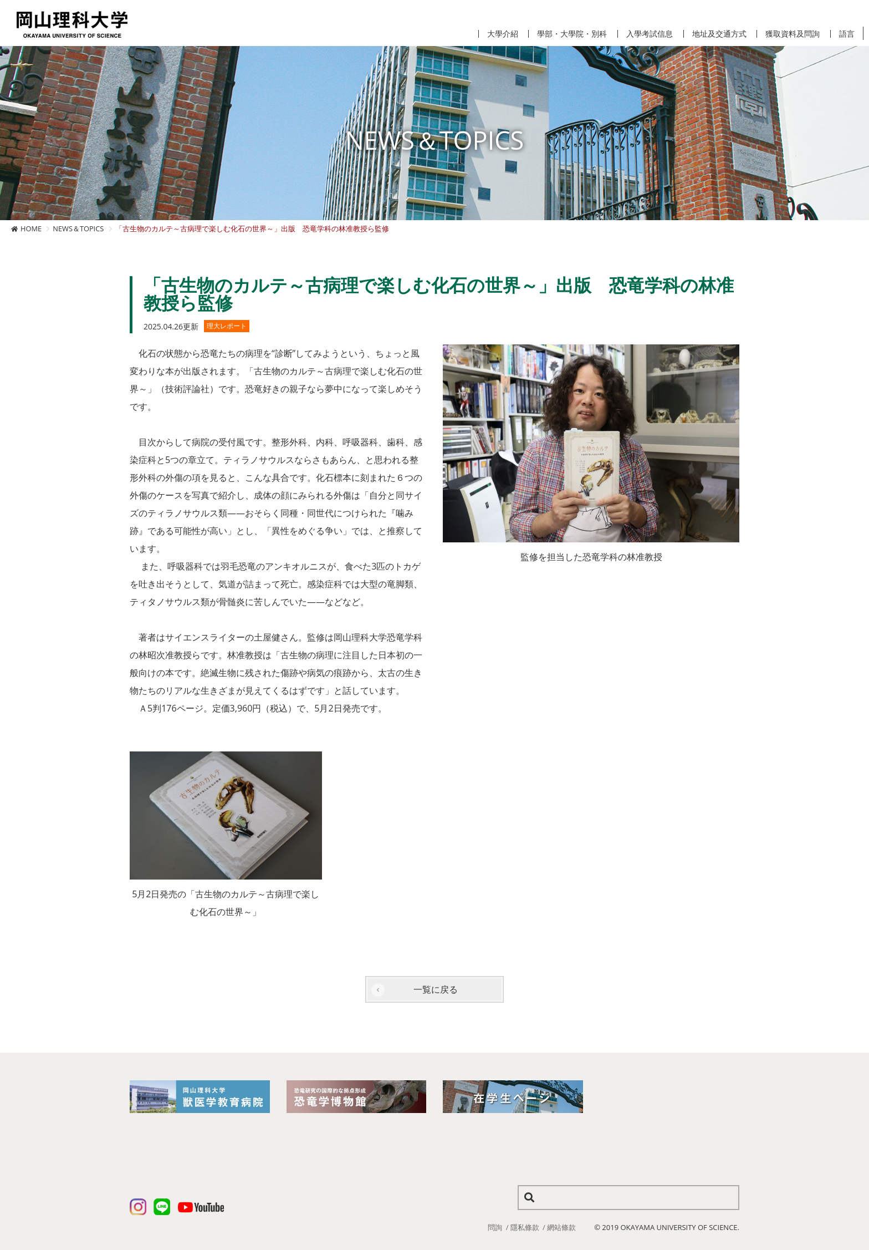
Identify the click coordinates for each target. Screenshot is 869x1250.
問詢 (495, 1227)
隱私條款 (524, 1227)
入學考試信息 (649, 34)
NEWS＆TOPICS (78, 228)
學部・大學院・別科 (572, 34)
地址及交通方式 (719, 34)
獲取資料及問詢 (792, 34)
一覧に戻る (435, 989)
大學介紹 (502, 34)
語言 (847, 34)
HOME (31, 228)
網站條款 (561, 1227)
